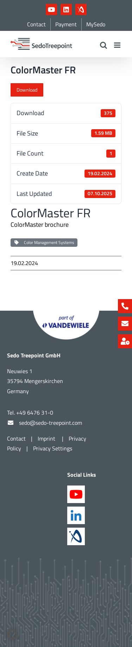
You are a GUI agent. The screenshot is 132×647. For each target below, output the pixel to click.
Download (27, 89)
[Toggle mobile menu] (117, 45)
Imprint (47, 438)
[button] (12, 634)
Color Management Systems (44, 242)
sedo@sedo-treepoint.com (50, 422)
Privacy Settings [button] (52, 448)
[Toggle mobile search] (103, 45)
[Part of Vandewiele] (66, 313)
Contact (16, 438)
